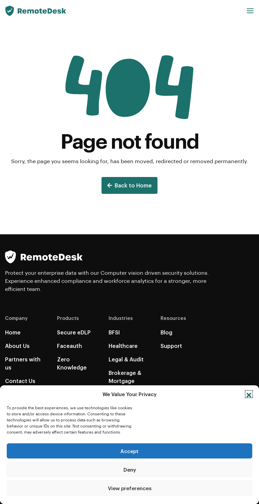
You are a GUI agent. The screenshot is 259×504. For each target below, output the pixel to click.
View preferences (129, 488)
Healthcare (123, 346)
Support (171, 346)
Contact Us (20, 381)
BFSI (114, 332)
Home (13, 332)
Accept (129, 451)
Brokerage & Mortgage (125, 376)
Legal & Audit (126, 359)
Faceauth (69, 346)
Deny (129, 470)
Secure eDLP (74, 332)
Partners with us (22, 363)
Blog (166, 332)
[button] (249, 394)
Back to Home (129, 185)
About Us (17, 346)
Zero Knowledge (72, 363)
